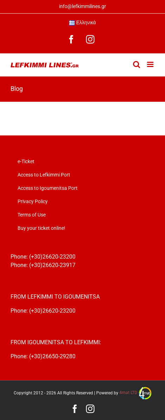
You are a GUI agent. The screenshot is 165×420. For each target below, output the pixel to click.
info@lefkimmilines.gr (82, 6)
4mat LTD (135, 392)
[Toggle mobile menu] (150, 64)
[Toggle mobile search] (136, 64)
